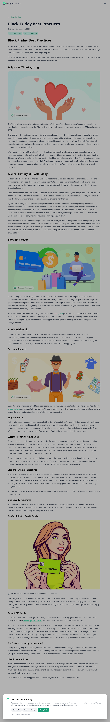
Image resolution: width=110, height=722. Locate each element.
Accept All (43, 710)
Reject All (16, 710)
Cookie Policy (25, 715)
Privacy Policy (15, 715)
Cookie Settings (30, 710)
